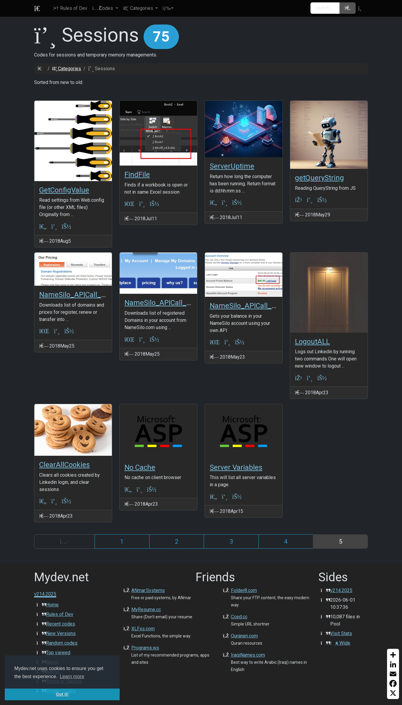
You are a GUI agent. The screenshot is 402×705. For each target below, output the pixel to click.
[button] (105, 8)
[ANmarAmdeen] (66, 226)
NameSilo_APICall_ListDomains (175, 303)
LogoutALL (312, 341)
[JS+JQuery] (298, 200)
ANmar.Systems (148, 590)
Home (52, 605)
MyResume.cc (146, 609)
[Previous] (64, 541)
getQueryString (319, 178)
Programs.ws (145, 648)
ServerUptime (232, 166)
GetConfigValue (64, 190)
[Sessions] (54, 226)
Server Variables (236, 467)
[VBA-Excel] (129, 204)
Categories (66, 68)
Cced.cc (239, 617)
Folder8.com (244, 590)
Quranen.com (244, 636)
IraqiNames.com (248, 655)
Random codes (61, 643)
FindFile (137, 174)
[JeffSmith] (151, 489)
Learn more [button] (72, 676)
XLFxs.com (143, 628)
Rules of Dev (59, 614)
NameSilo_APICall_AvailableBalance (268, 306)
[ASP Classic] (42, 226)
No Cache (139, 467)
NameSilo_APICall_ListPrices (86, 294)
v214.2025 (341, 590)
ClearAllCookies (64, 465)
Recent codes (60, 624)
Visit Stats (341, 633)
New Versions (61, 633)
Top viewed (58, 652)
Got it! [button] (62, 694)
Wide (340, 643)
